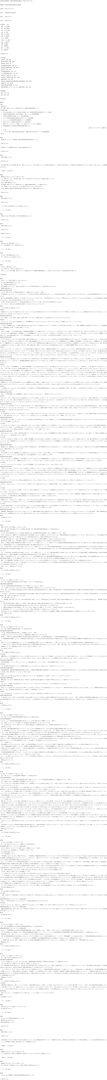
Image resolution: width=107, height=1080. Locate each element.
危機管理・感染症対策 (10, 1)
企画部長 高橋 (4, 59)
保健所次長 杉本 (5, 83)
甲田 (2, 34)
